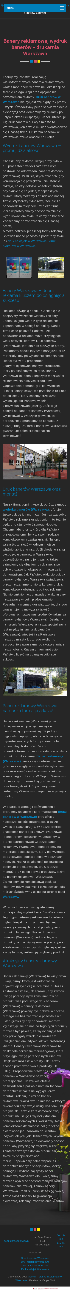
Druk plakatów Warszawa (35, 1287)
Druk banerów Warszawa (35, 1279)
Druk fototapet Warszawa (35, 1283)
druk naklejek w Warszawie (27, 262)
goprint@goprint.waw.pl (16, 1262)
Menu (11, 7)
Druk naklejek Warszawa (35, 1290)
